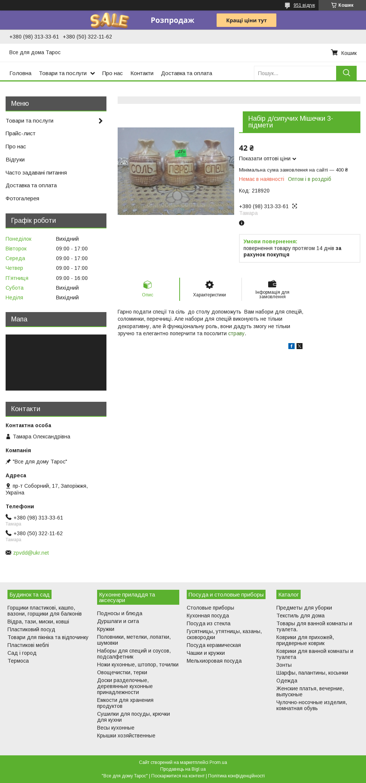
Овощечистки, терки (122, 672)
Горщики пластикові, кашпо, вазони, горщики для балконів (44, 611)
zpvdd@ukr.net (31, 553)
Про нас (112, 73)
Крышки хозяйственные (126, 736)
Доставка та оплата (186, 73)
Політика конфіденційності (236, 776)
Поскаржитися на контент (178, 776)
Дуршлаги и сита (118, 621)
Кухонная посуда (208, 616)
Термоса (18, 661)
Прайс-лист (20, 133)
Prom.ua (218, 762)
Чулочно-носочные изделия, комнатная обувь (311, 705)
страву (236, 333)
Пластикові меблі (28, 645)
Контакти (141, 73)
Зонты (284, 665)
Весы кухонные (115, 728)
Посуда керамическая (214, 645)
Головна (20, 73)
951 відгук (304, 5)
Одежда (286, 681)
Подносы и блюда (119, 613)
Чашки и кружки (206, 653)
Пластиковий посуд (31, 629)
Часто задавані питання (36, 172)
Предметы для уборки (304, 608)
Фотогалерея (22, 198)
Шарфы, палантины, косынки (312, 673)
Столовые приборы (210, 608)
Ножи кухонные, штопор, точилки (138, 665)
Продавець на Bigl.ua (183, 769)
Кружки (105, 629)
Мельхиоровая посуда (214, 661)
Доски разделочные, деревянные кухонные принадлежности (125, 686)
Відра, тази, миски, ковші (38, 622)
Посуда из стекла (208, 623)
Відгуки (15, 159)
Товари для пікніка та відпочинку (48, 637)
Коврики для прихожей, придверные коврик (305, 640)
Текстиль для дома (300, 616)
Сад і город (22, 653)
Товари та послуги (63, 73)
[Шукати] (346, 73)
